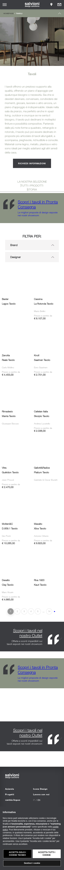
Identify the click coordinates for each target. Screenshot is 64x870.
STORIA (32, 189)
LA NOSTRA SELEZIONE (32, 181)
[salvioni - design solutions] (32, 4)
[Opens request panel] (59, 4)
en (39, 800)
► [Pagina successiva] (55, 611)
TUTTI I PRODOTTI (32, 185)
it (34, 800)
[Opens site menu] (4, 4)
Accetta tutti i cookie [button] (46, 853)
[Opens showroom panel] (51, 4)
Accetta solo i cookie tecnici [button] (17, 853)
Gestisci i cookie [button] (32, 863)
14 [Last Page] (49, 611)
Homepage (8, 13)
